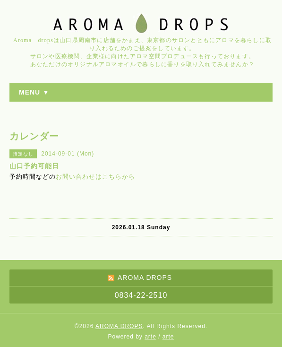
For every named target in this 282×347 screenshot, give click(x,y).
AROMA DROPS (119, 326)
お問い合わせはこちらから (95, 176)
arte (150, 336)
